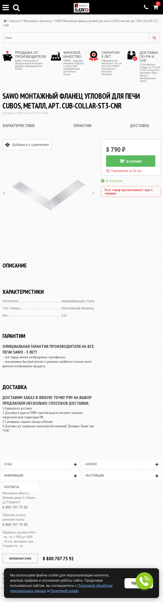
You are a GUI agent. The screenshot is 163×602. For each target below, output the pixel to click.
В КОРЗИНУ (131, 161)
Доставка (139, 125)
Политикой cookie (64, 591)
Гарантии (82, 125)
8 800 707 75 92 (15, 507)
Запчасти (15, 21)
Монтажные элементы (38, 21)
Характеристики (18, 125)
